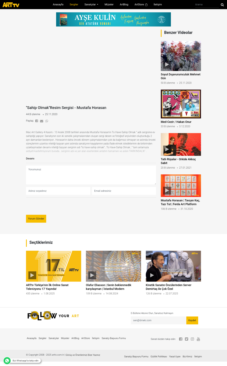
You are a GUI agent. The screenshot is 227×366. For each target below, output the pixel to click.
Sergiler (74, 4)
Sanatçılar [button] (90, 4)
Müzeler (109, 4)
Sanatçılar (54, 344)
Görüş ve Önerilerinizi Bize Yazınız (83, 361)
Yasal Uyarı (173, 361)
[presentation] (50, 208)
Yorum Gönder (36, 220)
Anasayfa (58, 4)
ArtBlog (124, 4)
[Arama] (207, 5)
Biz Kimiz (185, 361)
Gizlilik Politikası (157, 361)
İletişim (158, 4)
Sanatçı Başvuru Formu (114, 344)
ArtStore (141, 4)
